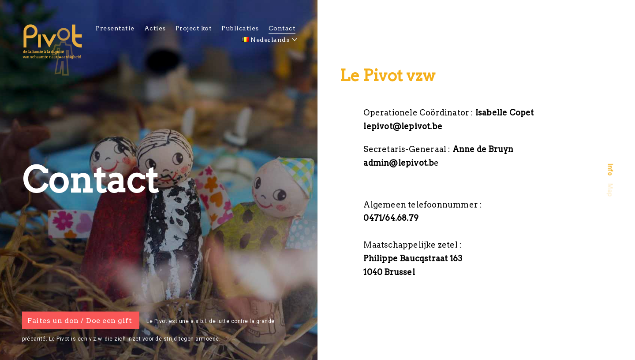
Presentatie (115, 28)
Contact (282, 28)
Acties (155, 28)
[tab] (610, 169)
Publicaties (240, 28)
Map (609, 190)
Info (609, 169)
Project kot (194, 28)
